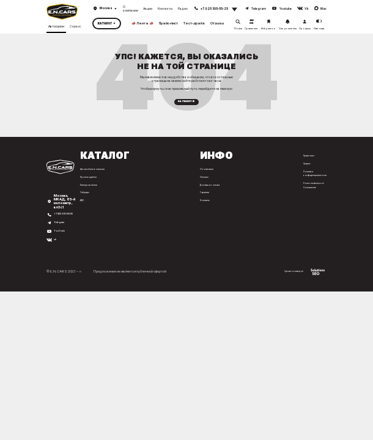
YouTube (61, 242)
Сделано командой (298, 282)
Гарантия (201, 197)
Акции (147, 8)
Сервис (75, 25)
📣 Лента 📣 (142, 23)
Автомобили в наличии (92, 174)
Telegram (61, 234)
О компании (130, 8)
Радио (183, 8)
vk (55, 251)
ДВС (79, 205)
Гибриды (82, 197)
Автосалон (56, 25)
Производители (87, 181)
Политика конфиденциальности (315, 178)
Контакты (165, 8)
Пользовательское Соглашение (313, 189)
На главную (186, 104)
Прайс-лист (168, 23)
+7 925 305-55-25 (63, 224)
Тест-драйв (194, 23)
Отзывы (217, 23)
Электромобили (87, 189)
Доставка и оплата (209, 189)
